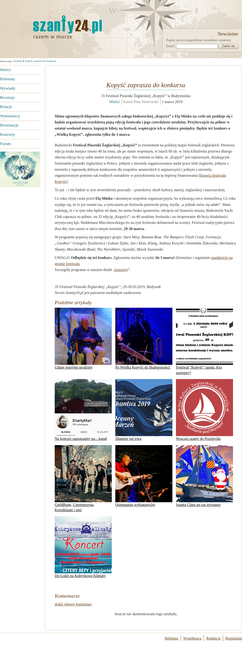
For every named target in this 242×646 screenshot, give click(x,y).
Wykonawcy (10, 116)
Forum (5, 143)
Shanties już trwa (143, 410)
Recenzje (7, 97)
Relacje (6, 106)
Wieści (5, 70)
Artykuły (17, 60)
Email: (170, 46)
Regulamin (233, 638)
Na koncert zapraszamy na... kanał (83, 410)
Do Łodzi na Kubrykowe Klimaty (83, 547)
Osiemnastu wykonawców (143, 476)
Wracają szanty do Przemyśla (204, 410)
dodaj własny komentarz (73, 604)
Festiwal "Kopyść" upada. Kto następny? (204, 341)
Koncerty (7, 134)
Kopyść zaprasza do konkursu (40, 60)
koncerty (121, 270)
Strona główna (43, 27)
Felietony (7, 79)
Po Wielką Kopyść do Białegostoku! (143, 338)
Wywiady (7, 88)
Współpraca (192, 638)
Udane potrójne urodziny (83, 338)
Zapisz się (228, 46)
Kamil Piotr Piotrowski (140, 102)
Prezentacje (9, 125)
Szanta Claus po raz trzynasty (204, 476)
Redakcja (213, 638)
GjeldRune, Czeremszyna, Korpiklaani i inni (83, 478)
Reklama (171, 638)
